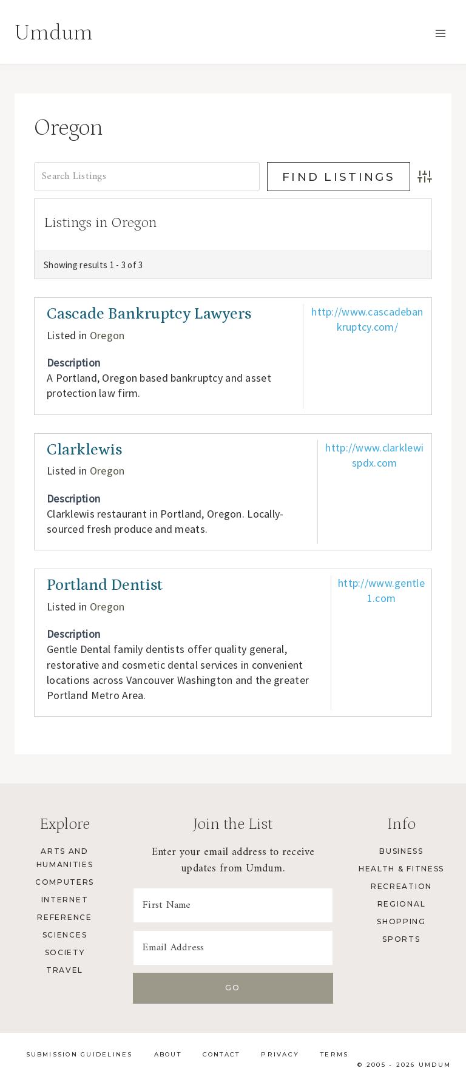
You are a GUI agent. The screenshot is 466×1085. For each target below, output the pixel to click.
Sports (401, 939)
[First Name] (233, 905)
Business (401, 851)
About (167, 1054)
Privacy (280, 1054)
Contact (221, 1054)
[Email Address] (233, 947)
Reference (64, 917)
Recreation (401, 886)
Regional (401, 903)
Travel (64, 970)
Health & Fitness (401, 868)
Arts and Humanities (64, 858)
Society (65, 952)
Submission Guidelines (79, 1054)
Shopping (401, 921)
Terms (334, 1054)
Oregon (107, 335)
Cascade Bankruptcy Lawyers (149, 314)
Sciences (64, 934)
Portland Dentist (105, 585)
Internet (64, 899)
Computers (64, 882)
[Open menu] (440, 33)
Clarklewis (84, 450)
